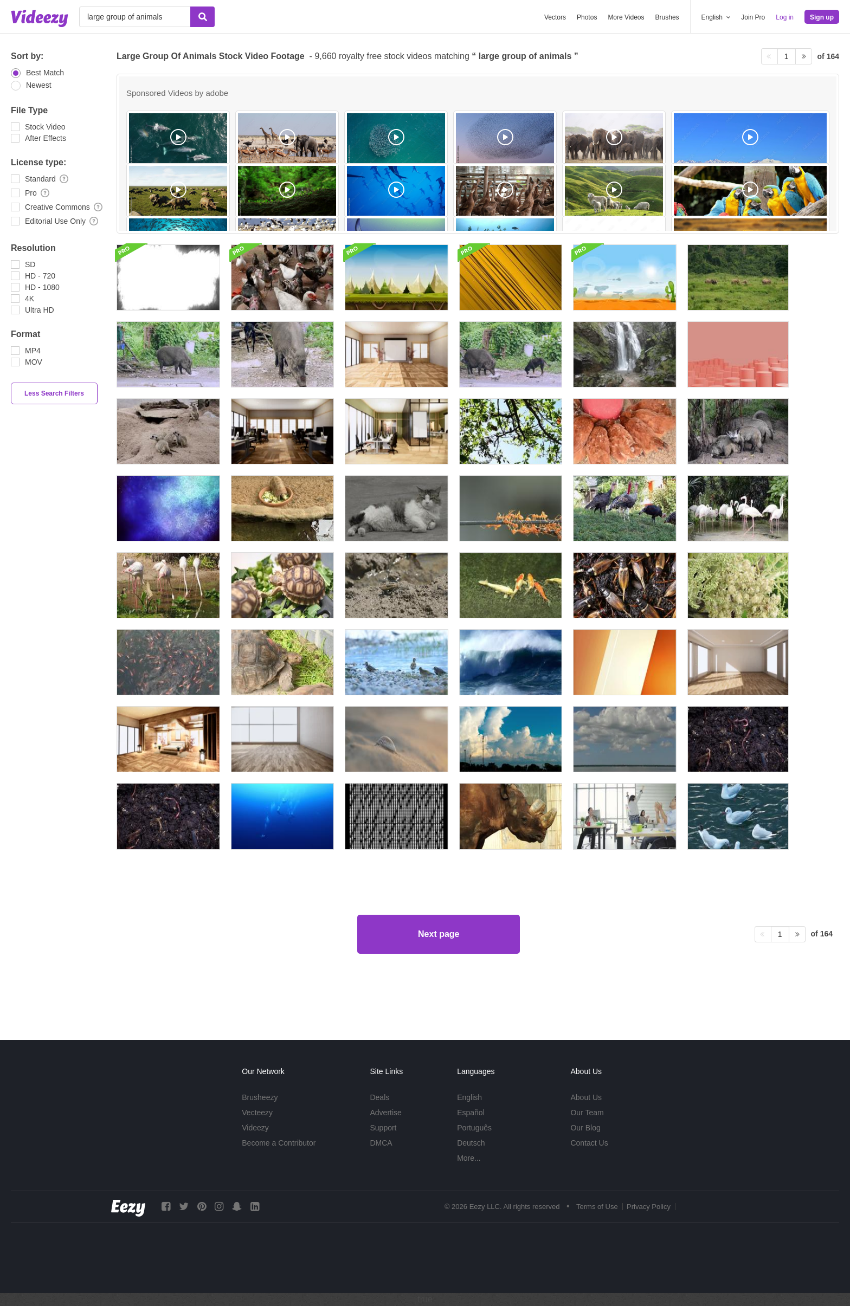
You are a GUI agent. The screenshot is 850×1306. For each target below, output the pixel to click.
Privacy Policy (649, 1206)
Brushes (667, 17)
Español (471, 1112)
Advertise (385, 1112)
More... (469, 1158)
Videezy (255, 1127)
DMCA (381, 1143)
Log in (785, 17)
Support (383, 1127)
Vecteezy (257, 1112)
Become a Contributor (278, 1143)
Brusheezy (260, 1097)
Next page (438, 976)
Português (474, 1127)
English (469, 1097)
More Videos (626, 17)
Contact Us (589, 1143)
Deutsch (471, 1143)
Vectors (555, 17)
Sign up (822, 17)
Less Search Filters (54, 393)
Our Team (586, 1112)
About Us (586, 1097)
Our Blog (585, 1127)
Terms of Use (597, 1206)
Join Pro (753, 17)
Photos (587, 17)
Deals (379, 1097)
